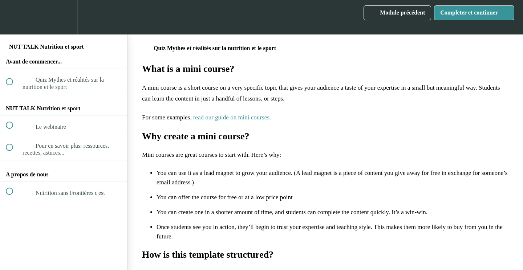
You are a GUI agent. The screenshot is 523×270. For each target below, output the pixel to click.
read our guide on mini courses (231, 117)
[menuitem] (63, 17)
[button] (13, 17)
